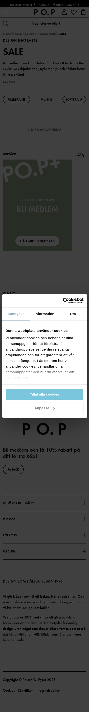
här (25, 378)
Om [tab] (73, 314)
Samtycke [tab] (16, 314)
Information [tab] (45, 314)
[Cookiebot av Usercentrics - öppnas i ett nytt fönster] (63, 301)
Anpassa (44, 408)
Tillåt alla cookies (44, 394)
